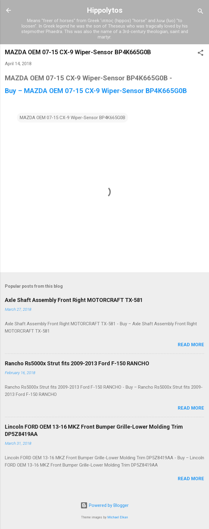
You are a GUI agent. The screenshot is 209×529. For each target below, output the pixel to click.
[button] (200, 54)
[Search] (200, 12)
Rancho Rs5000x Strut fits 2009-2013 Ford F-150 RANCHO (77, 363)
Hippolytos (105, 10)
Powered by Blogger (104, 505)
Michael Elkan (117, 517)
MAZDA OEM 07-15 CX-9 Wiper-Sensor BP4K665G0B (72, 117)
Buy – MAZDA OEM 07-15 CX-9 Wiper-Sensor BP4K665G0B (96, 91)
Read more (191, 344)
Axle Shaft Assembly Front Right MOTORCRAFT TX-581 (74, 300)
